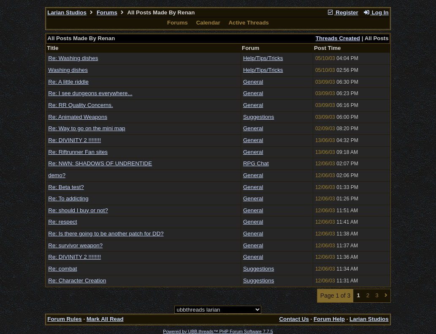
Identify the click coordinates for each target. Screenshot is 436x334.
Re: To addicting (68, 198)
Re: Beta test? (66, 187)
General (253, 82)
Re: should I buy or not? (78, 210)
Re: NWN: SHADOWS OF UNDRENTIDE (100, 163)
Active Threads (248, 22)
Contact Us (294, 319)
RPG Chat (256, 163)
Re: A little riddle (68, 82)
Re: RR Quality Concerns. (80, 105)
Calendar (208, 22)
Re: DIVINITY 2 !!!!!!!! (74, 140)
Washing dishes (68, 70)
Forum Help (329, 319)
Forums (107, 12)
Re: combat (62, 269)
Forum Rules (64, 319)
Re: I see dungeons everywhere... (90, 93)
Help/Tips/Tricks (263, 58)
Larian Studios (67, 12)
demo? (56, 175)
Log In (375, 12)
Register (342, 12)
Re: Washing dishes (73, 58)
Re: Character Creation (77, 280)
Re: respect (62, 222)
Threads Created (338, 38)
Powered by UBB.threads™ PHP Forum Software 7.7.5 (218, 331)
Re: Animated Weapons (77, 117)
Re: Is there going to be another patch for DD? (105, 233)
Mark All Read (105, 319)
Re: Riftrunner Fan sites (78, 152)
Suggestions (258, 117)
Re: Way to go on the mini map (86, 128)
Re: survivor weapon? (75, 245)
